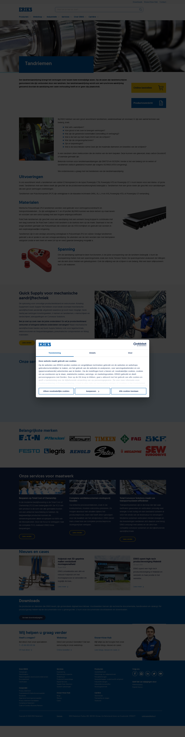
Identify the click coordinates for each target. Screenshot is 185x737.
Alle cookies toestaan (128, 391)
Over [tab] (130, 353)
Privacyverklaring (66, 383)
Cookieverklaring (47, 383)
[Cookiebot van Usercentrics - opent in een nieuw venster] (135, 344)
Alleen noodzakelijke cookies (56, 391)
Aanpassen (92, 391)
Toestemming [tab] (55, 353)
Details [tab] (92, 353)
